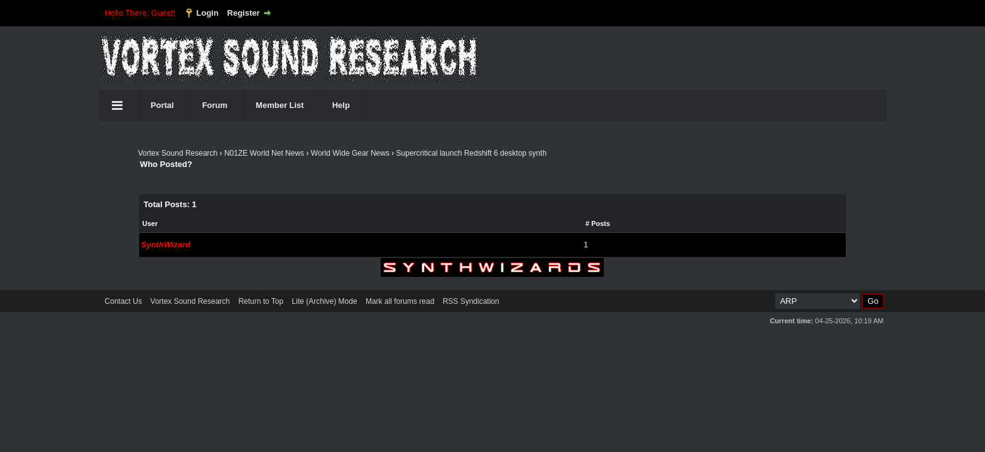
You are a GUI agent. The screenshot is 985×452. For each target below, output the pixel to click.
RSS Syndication (471, 301)
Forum (214, 105)
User (150, 223)
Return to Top (260, 301)
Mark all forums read (400, 301)
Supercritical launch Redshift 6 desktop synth (471, 153)
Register (243, 13)
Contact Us (123, 301)
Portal (162, 105)
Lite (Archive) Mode (324, 301)
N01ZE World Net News (264, 153)
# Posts (597, 223)
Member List (280, 105)
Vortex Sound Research (178, 153)
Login (208, 13)
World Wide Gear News (350, 153)
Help (341, 105)
